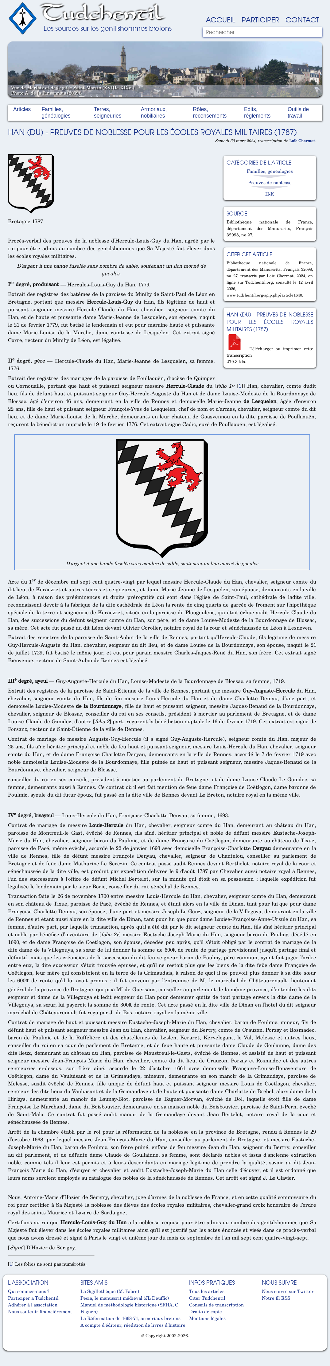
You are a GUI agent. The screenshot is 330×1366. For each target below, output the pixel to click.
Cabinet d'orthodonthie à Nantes (12, 1348)
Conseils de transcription (216, 1304)
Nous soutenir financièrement (40, 1311)
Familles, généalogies (55, 112)
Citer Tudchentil (207, 1297)
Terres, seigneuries (108, 112)
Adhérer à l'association (32, 1304)
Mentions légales (207, 1318)
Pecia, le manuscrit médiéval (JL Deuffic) (124, 1297)
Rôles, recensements (210, 112)
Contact (302, 19)
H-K (269, 193)
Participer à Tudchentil (33, 1297)
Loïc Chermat (302, 141)
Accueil (220, 19)
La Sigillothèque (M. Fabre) (109, 1291)
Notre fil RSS (276, 1297)
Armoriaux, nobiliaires (154, 112)
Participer (260, 19)
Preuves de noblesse (270, 182)
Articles (22, 109)
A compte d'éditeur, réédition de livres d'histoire (132, 1324)
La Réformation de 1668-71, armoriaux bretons (130, 1318)
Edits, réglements (257, 112)
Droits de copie (205, 1311)
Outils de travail (298, 112)
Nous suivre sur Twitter (288, 1291)
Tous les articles (206, 1291)
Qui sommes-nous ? (28, 1291)
